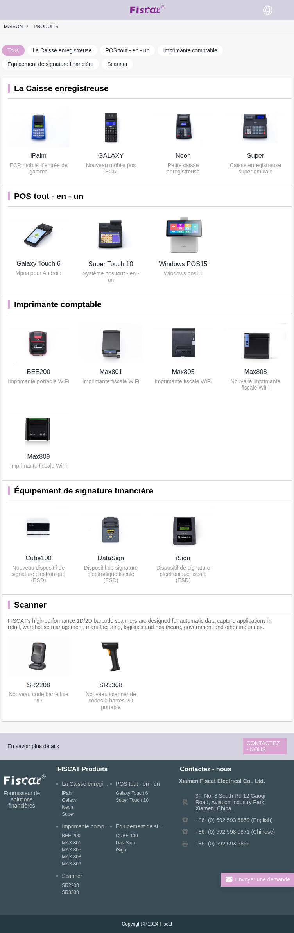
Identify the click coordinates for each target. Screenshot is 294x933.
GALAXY (111, 155)
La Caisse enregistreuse (62, 50)
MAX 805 (71, 850)
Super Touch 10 (110, 263)
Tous (13, 50)
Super (255, 155)
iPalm (38, 155)
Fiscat (166, 924)
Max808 (255, 371)
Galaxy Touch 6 (38, 263)
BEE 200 (71, 835)
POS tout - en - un (128, 50)
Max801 (110, 371)
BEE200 (38, 371)
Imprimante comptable (190, 50)
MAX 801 (71, 842)
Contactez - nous (263, 746)
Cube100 (38, 557)
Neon (183, 155)
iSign (183, 557)
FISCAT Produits (82, 768)
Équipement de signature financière (50, 64)
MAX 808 (71, 857)
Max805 (183, 371)
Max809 (38, 456)
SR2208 (38, 684)
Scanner (117, 64)
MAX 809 (71, 864)
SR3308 (110, 684)
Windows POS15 (183, 263)
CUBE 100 (127, 835)
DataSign (111, 557)
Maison (13, 26)
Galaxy (69, 800)
